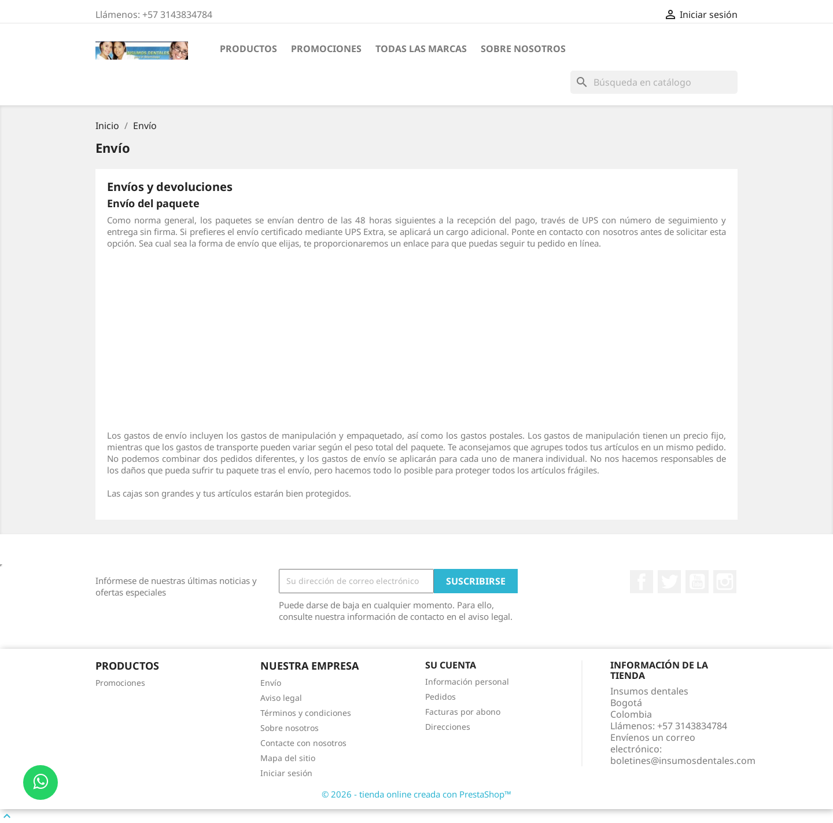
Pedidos (440, 696)
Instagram (724, 581)
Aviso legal (281, 697)
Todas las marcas (421, 48)
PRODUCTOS (248, 48)
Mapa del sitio (287, 757)
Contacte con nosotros (303, 742)
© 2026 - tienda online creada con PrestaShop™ (416, 794)
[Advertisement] (416, 339)
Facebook (641, 581)
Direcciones (447, 726)
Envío (270, 682)
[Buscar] (654, 82)
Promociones (326, 48)
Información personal (467, 681)
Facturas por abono (462, 711)
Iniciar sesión (286, 772)
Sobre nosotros (523, 48)
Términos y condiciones (305, 712)
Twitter (669, 581)
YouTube (697, 581)
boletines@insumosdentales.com (682, 760)
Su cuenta (450, 665)
